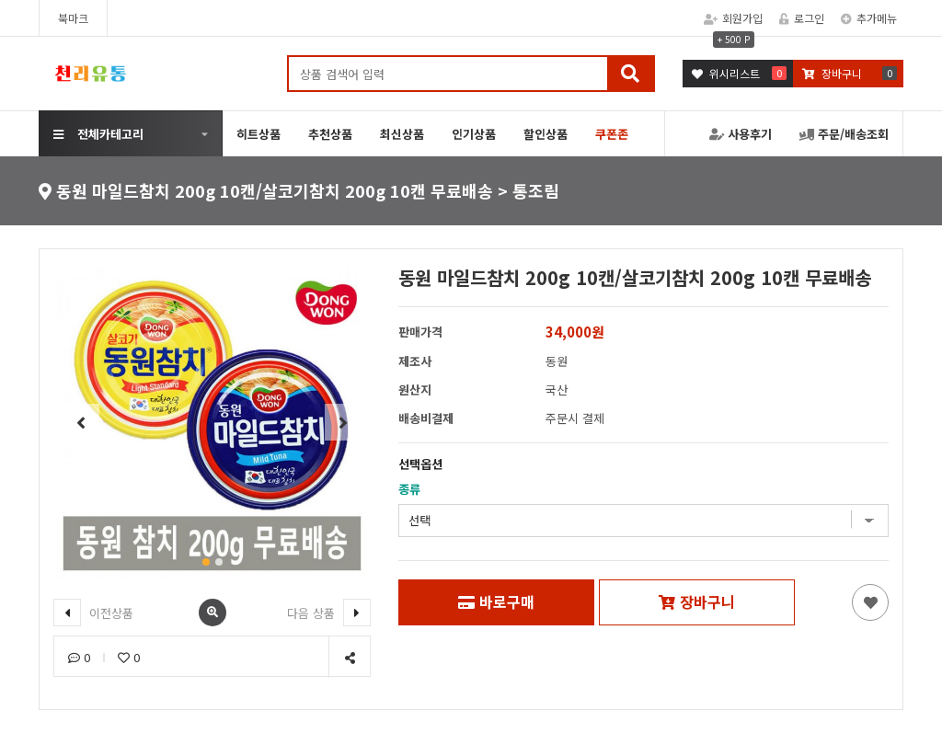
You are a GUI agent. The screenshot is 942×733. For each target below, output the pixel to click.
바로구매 (496, 601)
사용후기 (740, 134)
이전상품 (93, 612)
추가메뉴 (869, 18)
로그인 (801, 18)
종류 (409, 489)
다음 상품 (329, 612)
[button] (206, 562)
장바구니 (697, 601)
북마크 (73, 18)
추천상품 (330, 134)
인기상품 (474, 134)
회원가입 (733, 18)
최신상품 (402, 134)
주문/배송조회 (844, 134)
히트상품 (258, 134)
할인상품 (545, 134)
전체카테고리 (98, 134)
